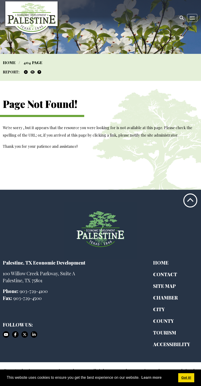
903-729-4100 (34, 291)
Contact (165, 274)
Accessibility (171, 344)
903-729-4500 (27, 298)
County (163, 321)
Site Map (164, 286)
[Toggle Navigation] (192, 18)
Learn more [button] (151, 377)
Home (160, 262)
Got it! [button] (186, 377)
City (159, 309)
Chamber (165, 297)
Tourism (164, 332)
